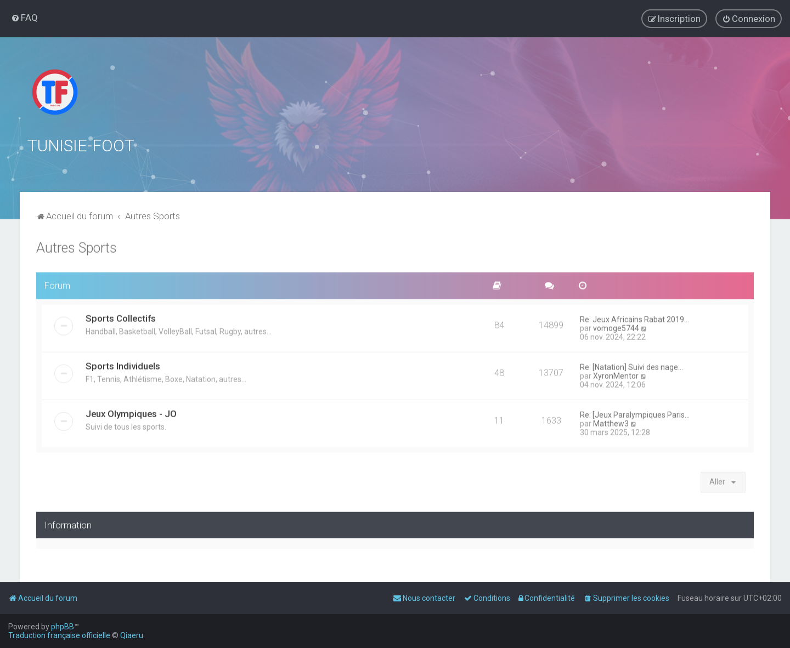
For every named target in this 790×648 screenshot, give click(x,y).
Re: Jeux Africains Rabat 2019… (634, 318)
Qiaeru (131, 635)
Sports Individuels (123, 364)
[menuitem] (24, 17)
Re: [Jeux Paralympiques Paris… (635, 413)
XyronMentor (616, 374)
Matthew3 (611, 422)
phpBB (62, 626)
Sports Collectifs (121, 316)
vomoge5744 (616, 326)
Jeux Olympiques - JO (131, 412)
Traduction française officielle (59, 635)
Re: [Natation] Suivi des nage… (631, 365)
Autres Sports (76, 246)
